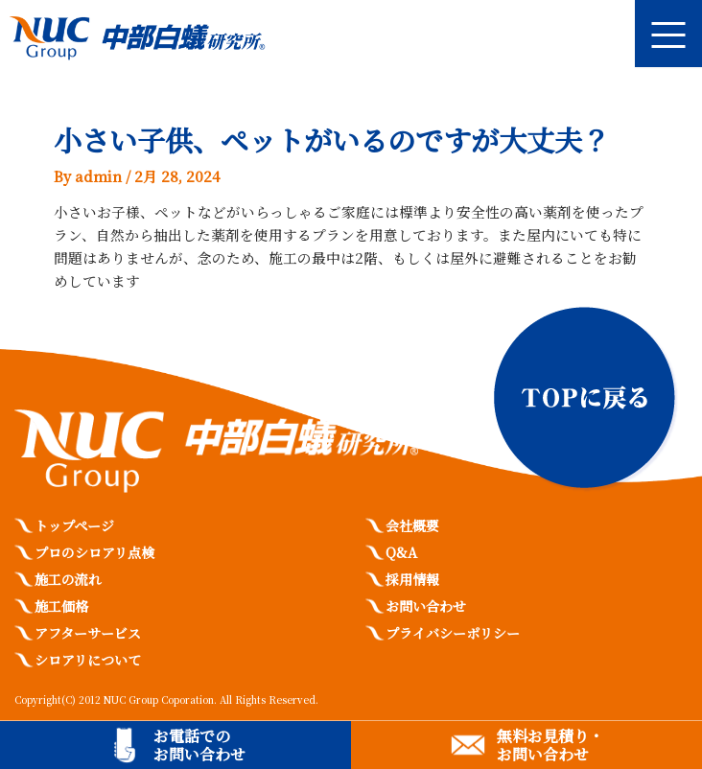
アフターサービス (88, 632)
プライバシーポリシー (453, 632)
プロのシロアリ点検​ (94, 552)
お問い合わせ (426, 606)
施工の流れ (68, 579)
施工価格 (61, 606)
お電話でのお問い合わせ (199, 745)
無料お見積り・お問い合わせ (550, 745)
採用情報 (412, 579)
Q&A (401, 552)
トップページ (74, 525)
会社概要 (412, 525)
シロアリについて (88, 659)
